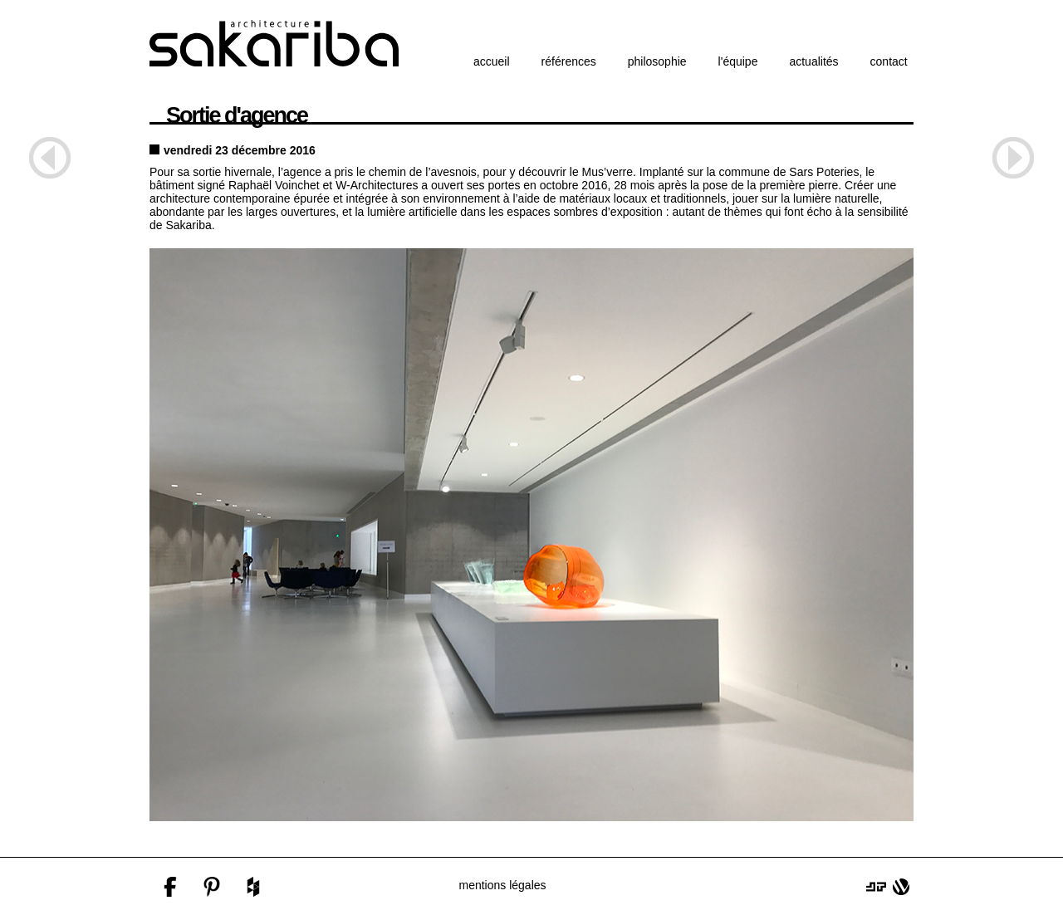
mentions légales (502, 885)
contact (889, 61)
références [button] (568, 61)
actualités (813, 61)
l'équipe (738, 61)
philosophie (657, 61)
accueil (491, 61)
